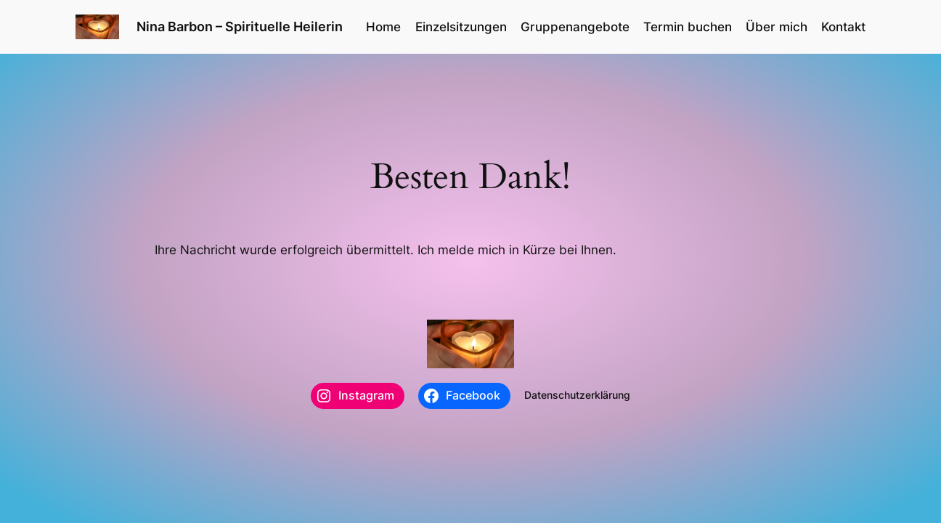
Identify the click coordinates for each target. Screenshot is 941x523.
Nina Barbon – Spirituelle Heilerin (240, 26)
